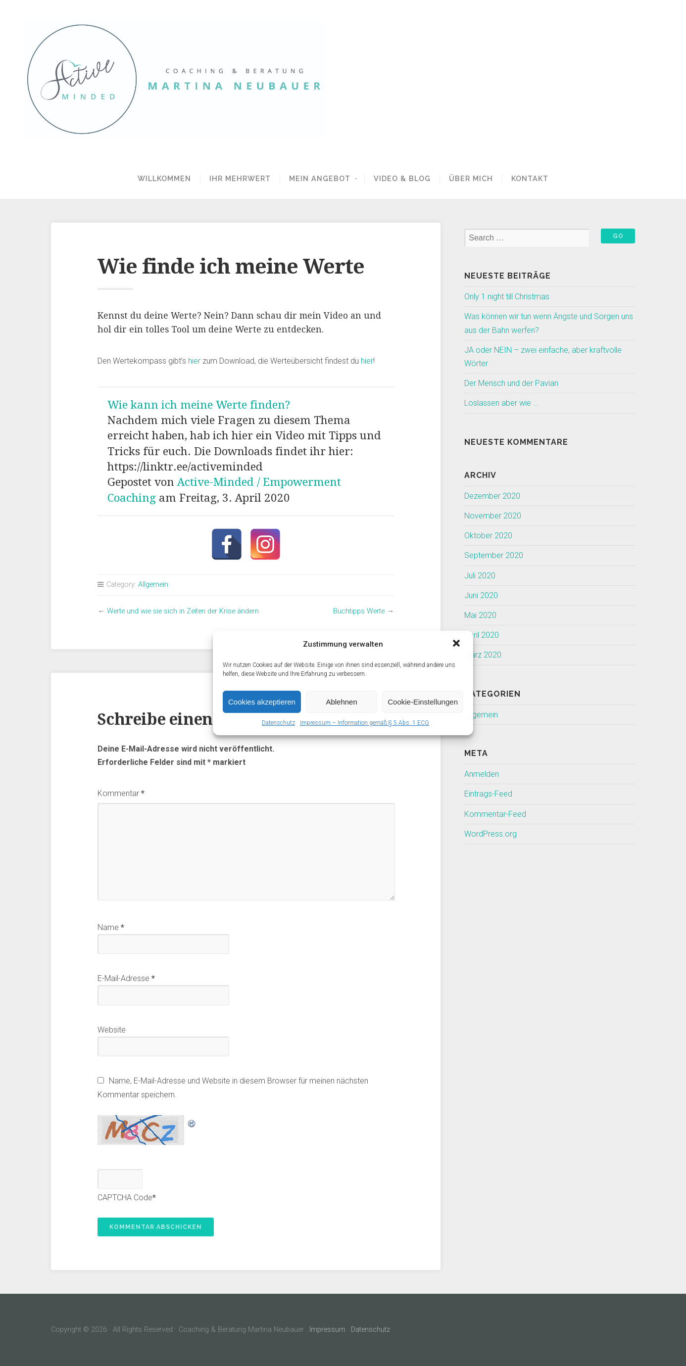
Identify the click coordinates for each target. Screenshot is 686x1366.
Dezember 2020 (492, 496)
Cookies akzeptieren (261, 702)
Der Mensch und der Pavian (511, 383)
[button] (457, 644)
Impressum (327, 1329)
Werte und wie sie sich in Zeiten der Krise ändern (183, 611)
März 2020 (482, 654)
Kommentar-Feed (495, 814)
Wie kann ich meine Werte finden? (198, 404)
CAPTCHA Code (125, 1197)
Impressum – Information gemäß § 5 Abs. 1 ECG (364, 722)
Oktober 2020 (488, 535)
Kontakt (529, 178)
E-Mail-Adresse (126, 978)
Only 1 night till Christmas (506, 296)
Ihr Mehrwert (240, 178)
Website (112, 1030)
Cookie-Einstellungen (423, 702)
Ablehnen (341, 702)
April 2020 (481, 635)
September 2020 (493, 555)
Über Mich (471, 178)
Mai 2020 (480, 615)
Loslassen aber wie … (501, 403)
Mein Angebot (319, 178)
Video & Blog (402, 178)
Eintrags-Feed (488, 794)
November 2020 (492, 515)
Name (111, 927)
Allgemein (153, 584)
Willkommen (164, 178)
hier (194, 361)
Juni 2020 (481, 595)
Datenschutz (278, 722)
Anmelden (481, 774)
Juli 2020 (479, 575)
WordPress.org (490, 834)
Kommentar (121, 793)
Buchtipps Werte (359, 611)
